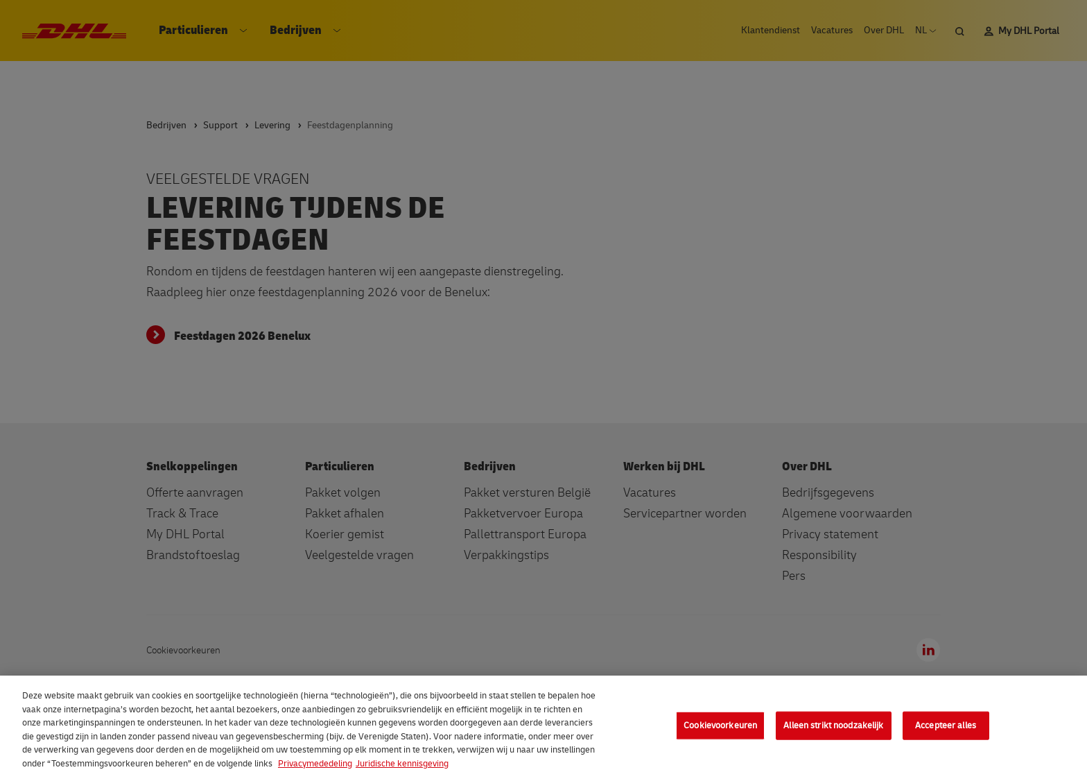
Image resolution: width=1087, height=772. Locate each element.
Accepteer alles (945, 733)
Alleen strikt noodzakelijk (833, 733)
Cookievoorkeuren (720, 733)
